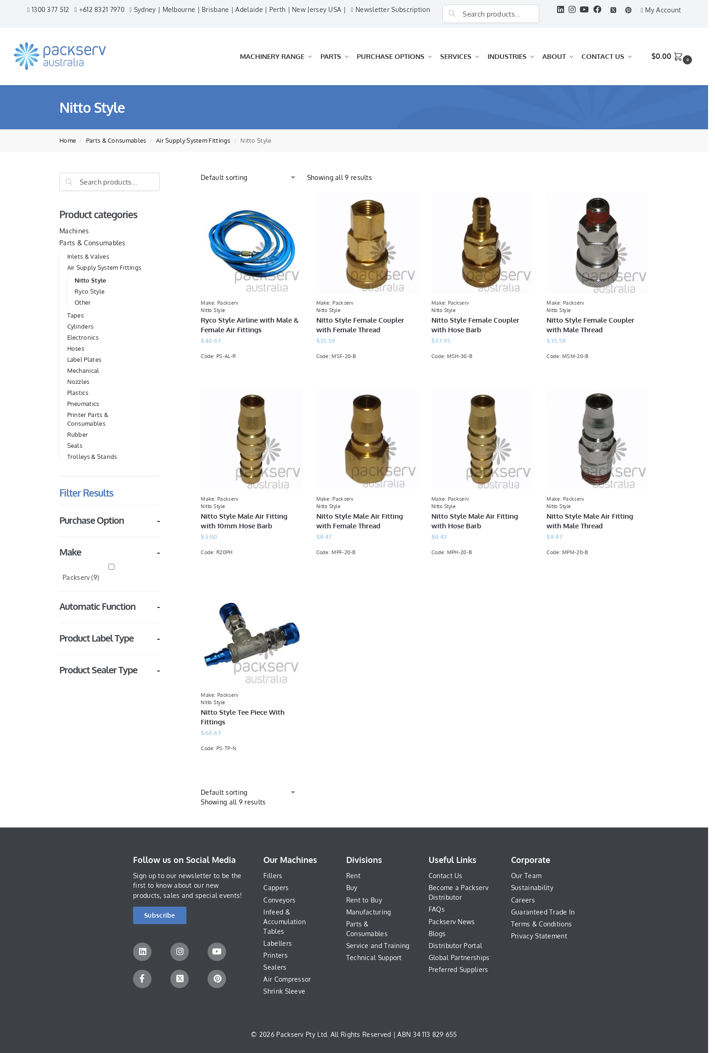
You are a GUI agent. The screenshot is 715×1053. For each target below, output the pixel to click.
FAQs (437, 909)
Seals (75, 445)
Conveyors (279, 900)
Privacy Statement (539, 936)
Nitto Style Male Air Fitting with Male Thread (589, 521)
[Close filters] (162, 177)
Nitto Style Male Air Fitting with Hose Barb (474, 521)
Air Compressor (287, 979)
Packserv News (452, 922)
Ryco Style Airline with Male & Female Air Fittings (250, 325)
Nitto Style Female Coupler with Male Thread (590, 325)
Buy (352, 887)
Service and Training (378, 945)
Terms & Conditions (541, 924)
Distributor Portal (455, 945)
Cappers (276, 887)
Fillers (272, 875)
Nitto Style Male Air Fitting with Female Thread (359, 521)
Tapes (75, 315)
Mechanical (83, 370)
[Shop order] (248, 177)
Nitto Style (90, 280)
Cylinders (80, 326)
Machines (74, 231)
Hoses (76, 348)
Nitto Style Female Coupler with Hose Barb (475, 325)
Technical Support (374, 957)
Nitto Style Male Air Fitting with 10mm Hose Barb (244, 521)
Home (67, 140)
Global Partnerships (459, 957)
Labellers (277, 943)
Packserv (81, 577)
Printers (275, 955)
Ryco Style (90, 291)
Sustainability (532, 887)
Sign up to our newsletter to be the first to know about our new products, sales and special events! (187, 885)
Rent (353, 875)
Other (83, 302)
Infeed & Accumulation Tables (284, 921)
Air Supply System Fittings (193, 140)
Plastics (77, 392)
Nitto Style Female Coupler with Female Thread (360, 325)
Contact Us (446, 875)
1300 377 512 (48, 9)
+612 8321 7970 (99, 9)
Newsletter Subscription (390, 9)
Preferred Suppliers (458, 969)
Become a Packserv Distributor (458, 892)
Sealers (274, 967)
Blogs (437, 933)
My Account (661, 10)
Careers (523, 900)
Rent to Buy (364, 900)
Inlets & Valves (88, 256)
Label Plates (84, 359)
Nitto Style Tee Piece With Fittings (243, 717)
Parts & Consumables (116, 140)
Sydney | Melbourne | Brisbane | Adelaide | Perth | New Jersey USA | (237, 9)
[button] (672, 56)
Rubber (77, 434)
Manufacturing (368, 912)
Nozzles (78, 381)
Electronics (83, 337)
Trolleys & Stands (92, 456)
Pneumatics (83, 403)
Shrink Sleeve (284, 991)
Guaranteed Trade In (543, 912)
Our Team (526, 875)
